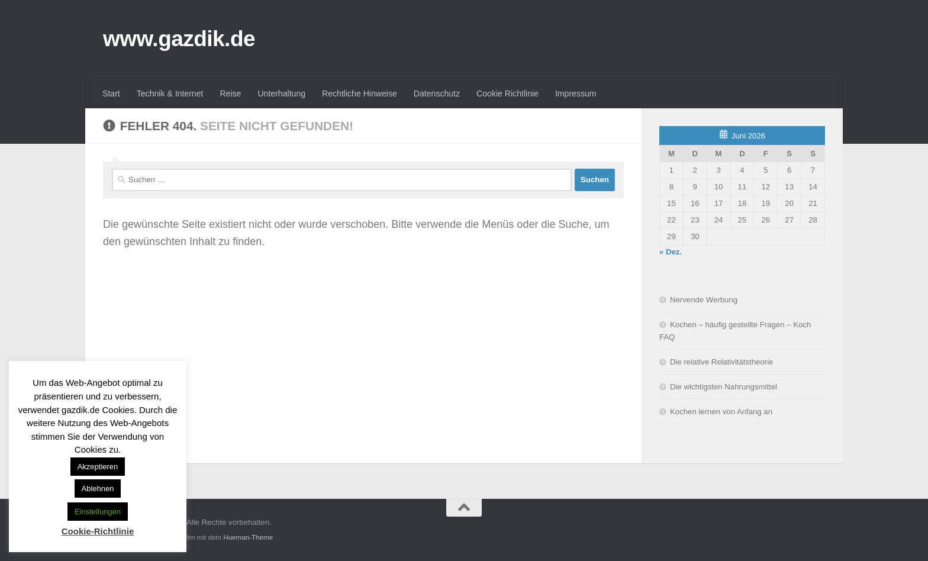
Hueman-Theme (248, 537)
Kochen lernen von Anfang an (721, 411)
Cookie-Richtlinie (98, 531)
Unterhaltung (281, 93)
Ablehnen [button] (98, 488)
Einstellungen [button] (98, 511)
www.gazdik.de (179, 39)
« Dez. (670, 251)
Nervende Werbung (703, 299)
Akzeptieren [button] (98, 466)
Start (111, 93)
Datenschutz (437, 93)
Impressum (576, 93)
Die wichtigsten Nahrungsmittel (723, 386)
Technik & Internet (170, 93)
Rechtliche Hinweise (359, 93)
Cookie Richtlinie (507, 93)
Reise (230, 93)
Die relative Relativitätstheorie (721, 361)
